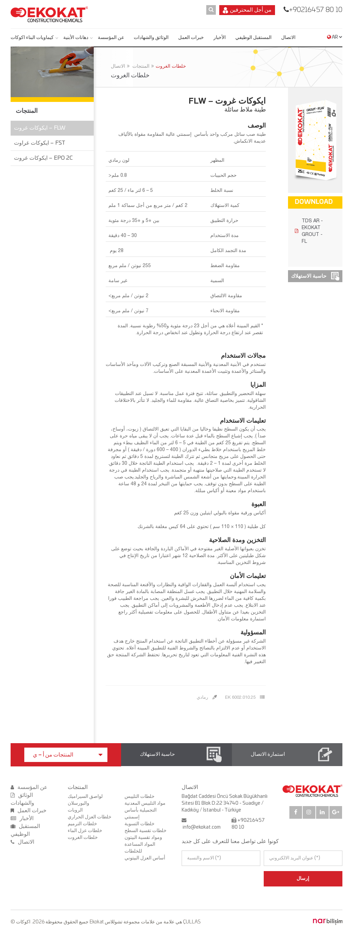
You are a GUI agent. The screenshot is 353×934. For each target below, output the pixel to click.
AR (334, 37)
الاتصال (288, 37)
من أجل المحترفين (247, 10)
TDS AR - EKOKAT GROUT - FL (309, 231)
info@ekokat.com (202, 827)
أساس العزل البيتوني (145, 858)
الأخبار (219, 37)
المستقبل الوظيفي (253, 37)
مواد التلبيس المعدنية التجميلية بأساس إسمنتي (145, 810)
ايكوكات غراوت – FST (39, 143)
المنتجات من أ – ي (67, 754)
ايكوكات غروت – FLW (39, 128)
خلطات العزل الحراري (90, 817)
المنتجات (140, 66)
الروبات (75, 810)
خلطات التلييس (140, 796)
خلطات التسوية (140, 823)
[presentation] (211, 878)
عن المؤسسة (111, 37)
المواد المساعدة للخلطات (140, 848)
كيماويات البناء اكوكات (32, 37)
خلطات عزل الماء (85, 830)
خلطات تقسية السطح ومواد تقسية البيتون (146, 834)
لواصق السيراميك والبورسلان (85, 800)
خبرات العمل (191, 37)
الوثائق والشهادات (151, 37)
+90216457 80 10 (315, 9)
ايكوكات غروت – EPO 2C (43, 158)
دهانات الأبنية (75, 37)
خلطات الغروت (171, 66)
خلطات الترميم (82, 823)
